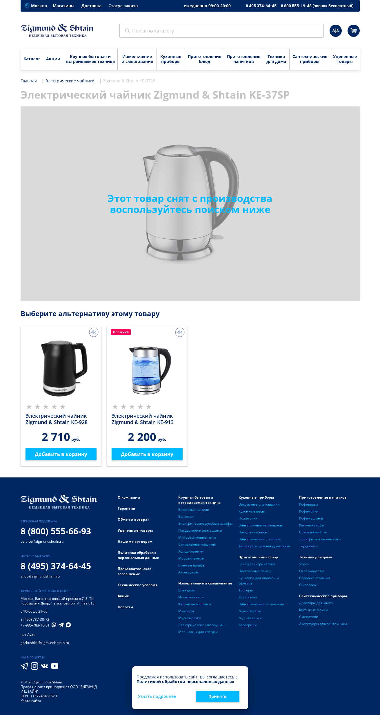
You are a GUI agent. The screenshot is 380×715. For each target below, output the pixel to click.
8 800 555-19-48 (317, 5)
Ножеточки (248, 518)
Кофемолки (309, 511)
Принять (217, 696)
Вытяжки (186, 516)
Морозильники (191, 558)
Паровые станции (314, 578)
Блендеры (186, 590)
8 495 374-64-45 (261, 5)
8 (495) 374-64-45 (56, 566)
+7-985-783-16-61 (35, 625)
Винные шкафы (191, 565)
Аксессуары (188, 572)
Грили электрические (257, 564)
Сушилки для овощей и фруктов (259, 581)
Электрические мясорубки (200, 625)
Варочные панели (193, 509)
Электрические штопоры (260, 539)
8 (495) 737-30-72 (35, 619)
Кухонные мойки (313, 610)
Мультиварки (250, 618)
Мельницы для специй (198, 632)
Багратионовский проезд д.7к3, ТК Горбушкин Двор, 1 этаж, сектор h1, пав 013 (57, 601)
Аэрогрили (248, 625)
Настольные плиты (255, 571)
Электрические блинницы (261, 604)
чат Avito (28, 634)
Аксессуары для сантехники (323, 624)
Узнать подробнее (157, 696)
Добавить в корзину (61, 454)
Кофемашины (311, 518)
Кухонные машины (194, 604)
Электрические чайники (320, 539)
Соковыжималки (313, 532)
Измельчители (191, 597)
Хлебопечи (248, 597)
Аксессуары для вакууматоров (264, 546)
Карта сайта (31, 700)
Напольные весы (253, 532)
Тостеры (246, 590)
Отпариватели (311, 571)
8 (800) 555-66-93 (56, 531)
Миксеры (186, 611)
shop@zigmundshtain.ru (40, 576)
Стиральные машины (197, 544)
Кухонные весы (252, 511)
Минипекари (250, 611)
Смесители (308, 617)
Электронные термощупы (261, 525)
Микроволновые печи (197, 537)
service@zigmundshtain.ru (42, 541)
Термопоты (308, 546)
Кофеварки (308, 504)
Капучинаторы (311, 525)
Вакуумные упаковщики (259, 504)
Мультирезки (189, 618)
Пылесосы (308, 585)
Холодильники (190, 551)
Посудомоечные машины (200, 530)
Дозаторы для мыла (316, 603)
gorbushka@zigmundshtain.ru (45, 642)
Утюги (304, 564)
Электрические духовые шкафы (205, 523)
